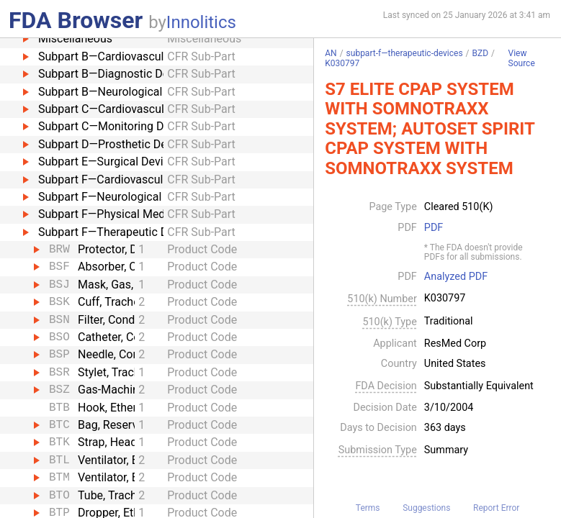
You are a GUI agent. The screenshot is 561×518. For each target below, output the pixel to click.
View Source (521, 58)
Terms (368, 508)
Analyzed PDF (456, 277)
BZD (480, 53)
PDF (433, 228)
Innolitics (201, 22)
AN (330, 53)
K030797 (342, 63)
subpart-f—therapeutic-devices (404, 53)
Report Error (496, 508)
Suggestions (426, 508)
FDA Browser (76, 20)
